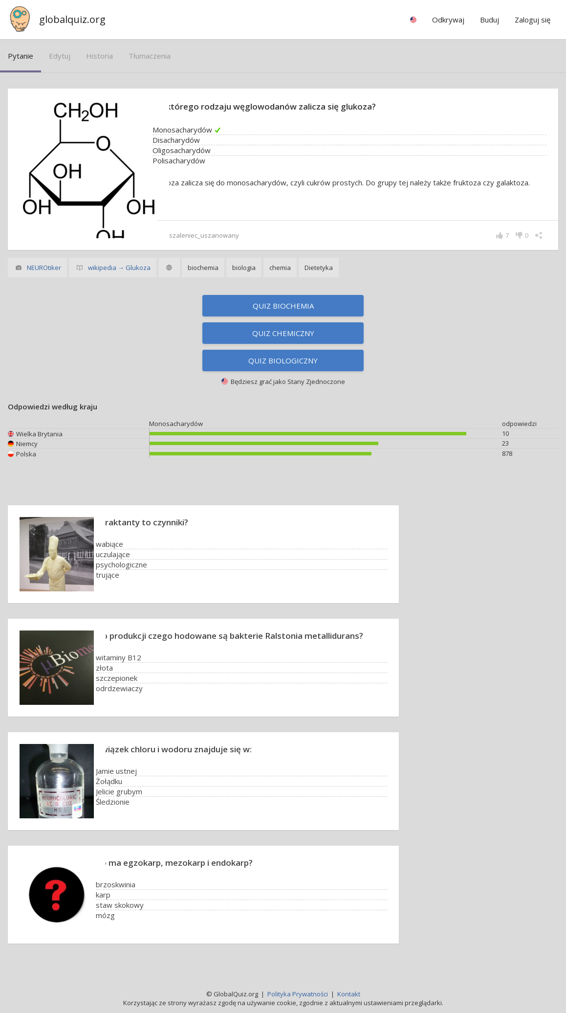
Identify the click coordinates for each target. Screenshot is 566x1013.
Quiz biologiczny (283, 360)
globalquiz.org (72, 19)
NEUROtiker (44, 267)
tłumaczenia (150, 56)
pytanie (20, 56)
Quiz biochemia (283, 306)
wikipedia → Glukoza (119, 267)
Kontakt (348, 994)
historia (99, 56)
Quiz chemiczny (283, 333)
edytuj (59, 56)
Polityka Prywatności (297, 994)
